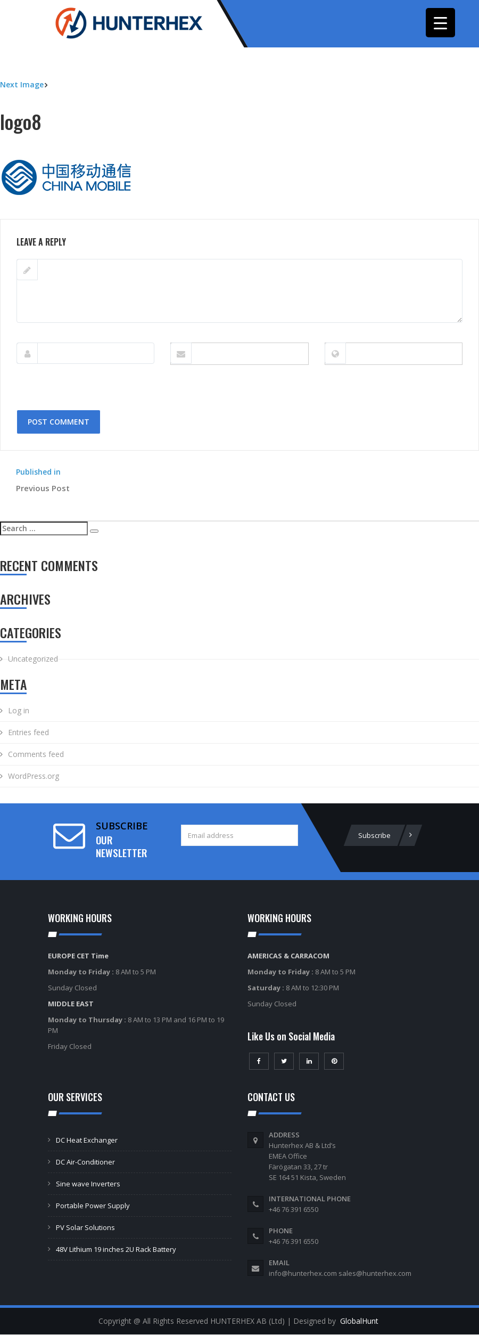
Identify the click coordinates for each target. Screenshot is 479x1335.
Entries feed (28, 733)
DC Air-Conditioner (85, 1162)
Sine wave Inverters (88, 1184)
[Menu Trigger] (440, 22)
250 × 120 (63, 214)
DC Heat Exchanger (87, 1140)
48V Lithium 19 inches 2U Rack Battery (116, 1250)
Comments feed (36, 755)
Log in (18, 711)
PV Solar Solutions (85, 1228)
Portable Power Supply (93, 1206)
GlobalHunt (359, 1321)
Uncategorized (33, 660)
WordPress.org (33, 777)
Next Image (22, 85)
